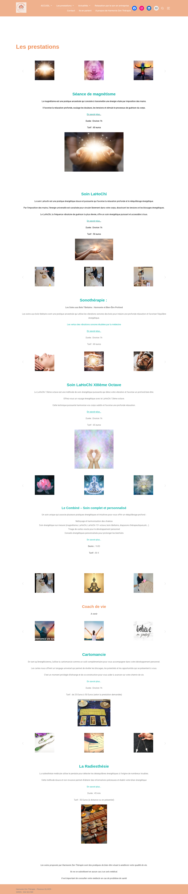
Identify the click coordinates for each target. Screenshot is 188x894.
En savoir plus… (94, 116)
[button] (22, 73)
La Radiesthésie (94, 768)
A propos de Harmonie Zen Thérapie (113, 10)
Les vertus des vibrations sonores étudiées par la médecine (94, 326)
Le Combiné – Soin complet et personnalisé (94, 509)
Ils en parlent (85, 10)
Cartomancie (94, 656)
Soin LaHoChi (94, 196)
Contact (71, 10)
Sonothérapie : (94, 302)
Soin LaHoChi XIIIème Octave (94, 386)
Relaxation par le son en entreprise (112, 5)
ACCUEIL (47, 5)
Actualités (84, 5)
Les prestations (65, 5)
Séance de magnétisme (94, 96)
